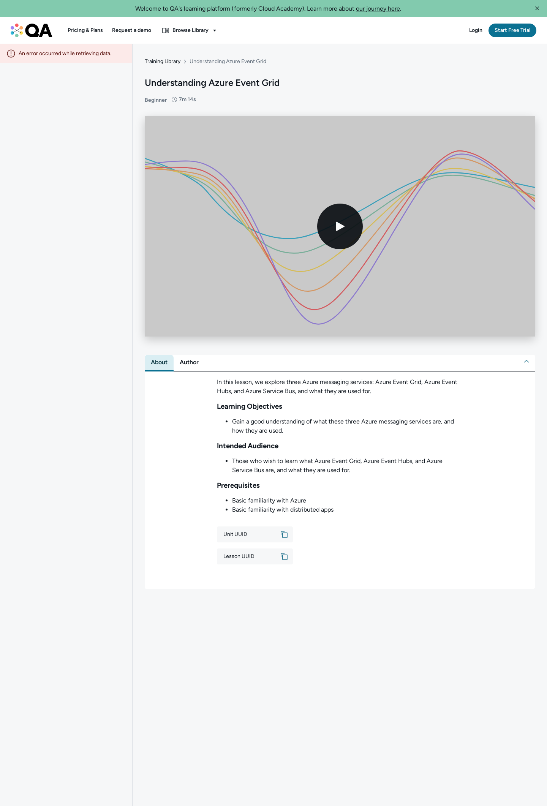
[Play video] (340, 226)
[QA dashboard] (31, 30)
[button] (537, 8)
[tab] (159, 362)
